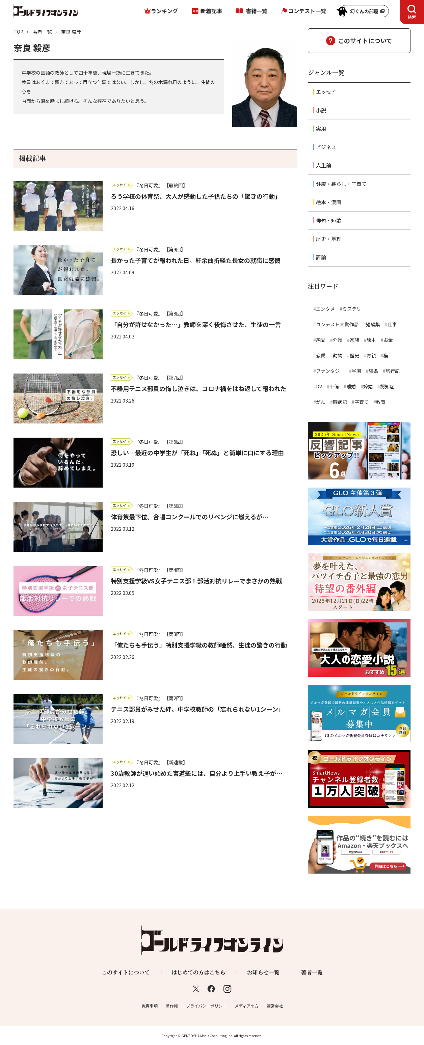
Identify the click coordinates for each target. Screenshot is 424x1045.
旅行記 (393, 370)
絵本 (371, 339)
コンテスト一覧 (307, 11)
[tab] (412, 12)
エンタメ (325, 308)
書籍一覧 (256, 11)
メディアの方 (247, 1006)
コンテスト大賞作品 (337, 324)
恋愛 (320, 355)
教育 (381, 401)
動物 (337, 355)
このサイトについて (365, 40)
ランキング (164, 11)
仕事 (392, 324)
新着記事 (211, 11)
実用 (321, 128)
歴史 (354, 355)
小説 (321, 110)
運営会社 (275, 1006)
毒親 (371, 355)
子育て (361, 401)
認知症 (387, 386)
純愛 (320, 339)
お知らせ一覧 (263, 972)
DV (319, 386)
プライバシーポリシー (206, 1006)
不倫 (334, 386)
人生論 (323, 165)
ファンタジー (330, 370)
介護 (337, 339)
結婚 (373, 370)
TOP (18, 31)
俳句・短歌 (328, 220)
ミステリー (354, 308)
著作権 (172, 1006)
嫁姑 (368, 386)
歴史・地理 (328, 238)
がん (320, 401)
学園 (356, 370)
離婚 (351, 386)
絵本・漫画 (328, 201)
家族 (354, 339)
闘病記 (340, 401)
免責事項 (149, 1006)
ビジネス (326, 146)
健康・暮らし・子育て (341, 183)
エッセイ (326, 91)
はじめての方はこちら (198, 972)
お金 (388, 339)
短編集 (373, 324)
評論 (321, 257)
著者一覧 (42, 31)
